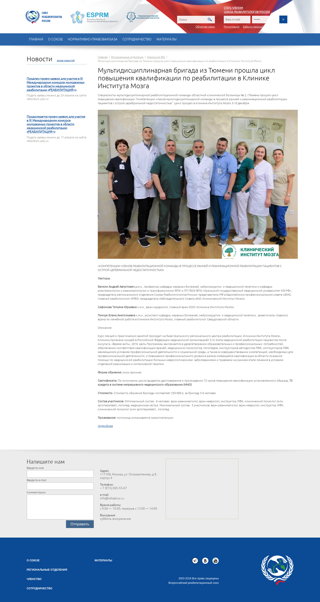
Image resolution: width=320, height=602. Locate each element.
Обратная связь (205, 26)
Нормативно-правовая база (93, 39)
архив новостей (65, 60)
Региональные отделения (47, 569)
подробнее (105, 426)
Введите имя (35, 468)
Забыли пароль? (253, 26)
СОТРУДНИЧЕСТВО (39, 588)
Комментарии (36, 492)
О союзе (55, 39)
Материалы (166, 39)
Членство (34, 579)
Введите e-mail (36, 480)
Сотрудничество (137, 39)
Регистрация (231, 26)
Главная (36, 39)
